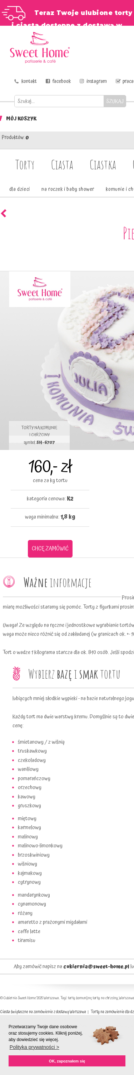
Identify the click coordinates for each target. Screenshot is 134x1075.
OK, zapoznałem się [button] (67, 1061)
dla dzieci (19, 189)
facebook (62, 81)
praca (128, 81)
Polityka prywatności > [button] (34, 1047)
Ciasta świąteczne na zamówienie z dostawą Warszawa (43, 1012)
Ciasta (62, 164)
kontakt (29, 81)
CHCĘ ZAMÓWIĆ (50, 548)
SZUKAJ (115, 101)
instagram (96, 81)
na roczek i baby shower (67, 189)
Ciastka (103, 164)
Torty (25, 164)
